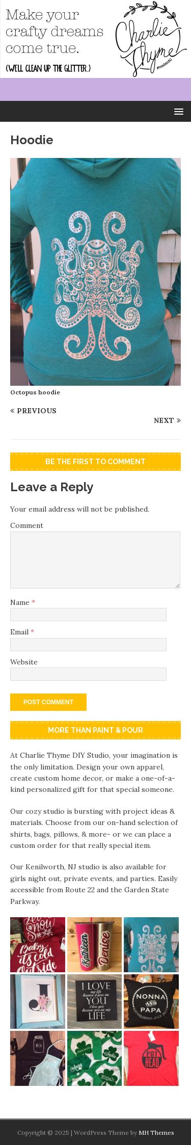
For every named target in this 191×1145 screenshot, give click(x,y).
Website (24, 662)
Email (20, 631)
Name (21, 602)
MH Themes (156, 1132)
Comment (26, 525)
